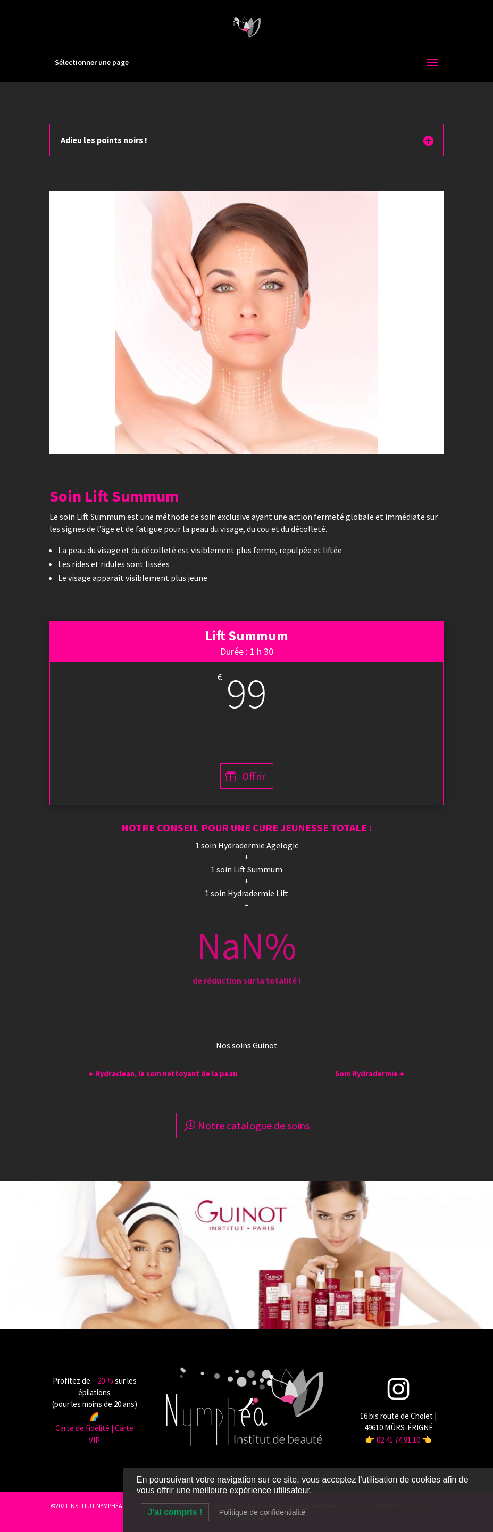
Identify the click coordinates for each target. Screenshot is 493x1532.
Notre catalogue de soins (254, 1125)
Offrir (253, 775)
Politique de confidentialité (262, 1512)
